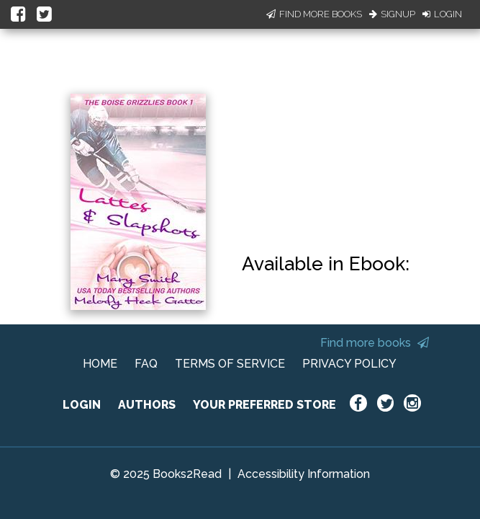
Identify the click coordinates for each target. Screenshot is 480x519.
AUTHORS (147, 405)
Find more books (374, 343)
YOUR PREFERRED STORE (264, 405)
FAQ (146, 364)
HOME (100, 364)
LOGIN (82, 405)
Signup (392, 14)
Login (442, 14)
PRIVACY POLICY (349, 364)
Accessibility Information (303, 474)
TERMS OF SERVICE (230, 364)
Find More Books (314, 14)
